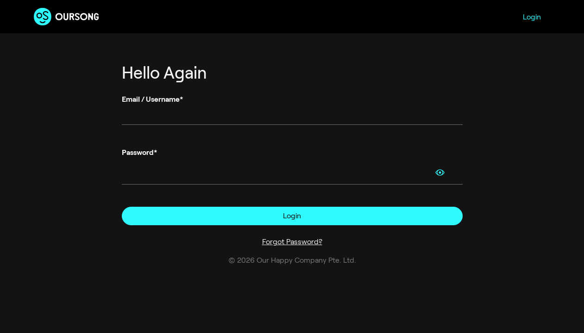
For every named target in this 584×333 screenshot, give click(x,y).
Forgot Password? (292, 242)
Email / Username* (152, 99)
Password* (139, 152)
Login (532, 17)
